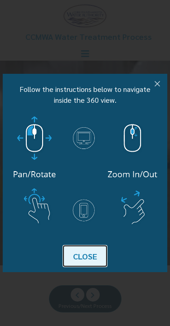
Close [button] (85, 256)
